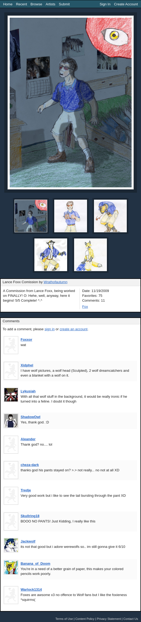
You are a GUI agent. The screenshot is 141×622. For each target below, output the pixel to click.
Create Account (126, 4)
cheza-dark (30, 465)
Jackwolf (28, 541)
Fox (85, 307)
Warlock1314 (31, 589)
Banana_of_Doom (35, 564)
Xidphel (27, 365)
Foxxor (26, 339)
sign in (50, 329)
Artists (50, 4)
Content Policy (84, 618)
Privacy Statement (109, 618)
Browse (36, 4)
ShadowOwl (31, 417)
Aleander (28, 439)
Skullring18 (30, 516)
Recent (21, 4)
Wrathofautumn (55, 282)
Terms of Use (64, 618)
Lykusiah (28, 391)
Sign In (105, 4)
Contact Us (130, 618)
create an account (73, 329)
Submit (64, 4)
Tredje (26, 490)
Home (8, 4)
